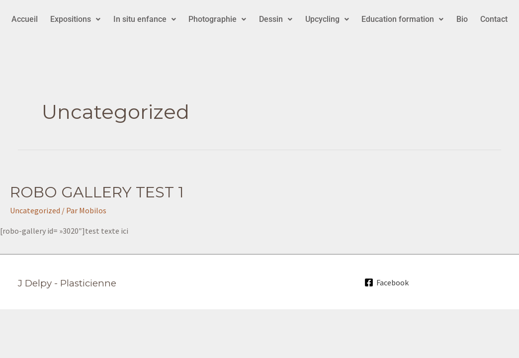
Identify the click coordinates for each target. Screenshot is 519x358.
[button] (75, 19)
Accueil (24, 19)
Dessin (275, 19)
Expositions (75, 19)
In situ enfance (144, 19)
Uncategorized (35, 210)
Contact (494, 19)
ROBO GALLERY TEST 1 (97, 192)
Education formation (402, 19)
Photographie (217, 19)
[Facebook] (386, 282)
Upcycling (327, 19)
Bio (462, 19)
